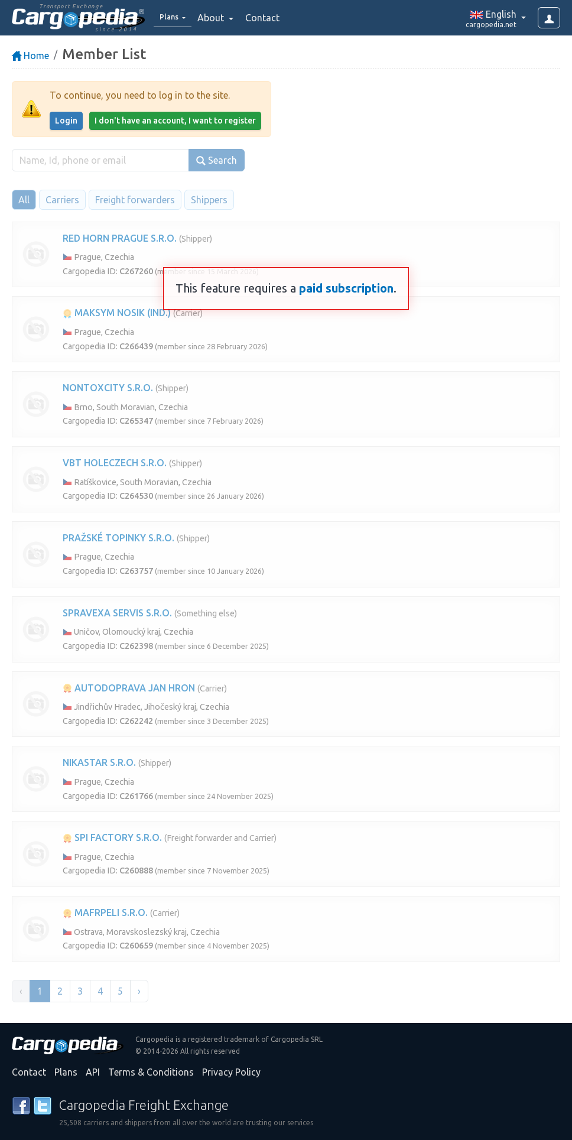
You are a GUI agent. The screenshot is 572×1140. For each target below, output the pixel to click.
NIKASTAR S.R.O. (99, 762)
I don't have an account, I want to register (175, 120)
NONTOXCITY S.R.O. (108, 387)
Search (216, 160)
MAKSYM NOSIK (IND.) (117, 312)
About (219, 17)
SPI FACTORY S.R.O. (112, 837)
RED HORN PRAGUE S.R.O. (120, 238)
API (93, 1072)
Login (66, 120)
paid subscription (346, 288)
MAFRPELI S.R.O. (105, 912)
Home (30, 55)
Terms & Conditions (151, 1072)
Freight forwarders (135, 199)
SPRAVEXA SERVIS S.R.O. (117, 613)
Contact (270, 17)
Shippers (209, 199)
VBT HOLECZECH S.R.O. (115, 462)
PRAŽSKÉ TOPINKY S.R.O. (118, 537)
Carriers (62, 199)
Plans (65, 1072)
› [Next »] (139, 991)
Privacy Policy (231, 1072)
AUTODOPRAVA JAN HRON (129, 688)
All (24, 199)
